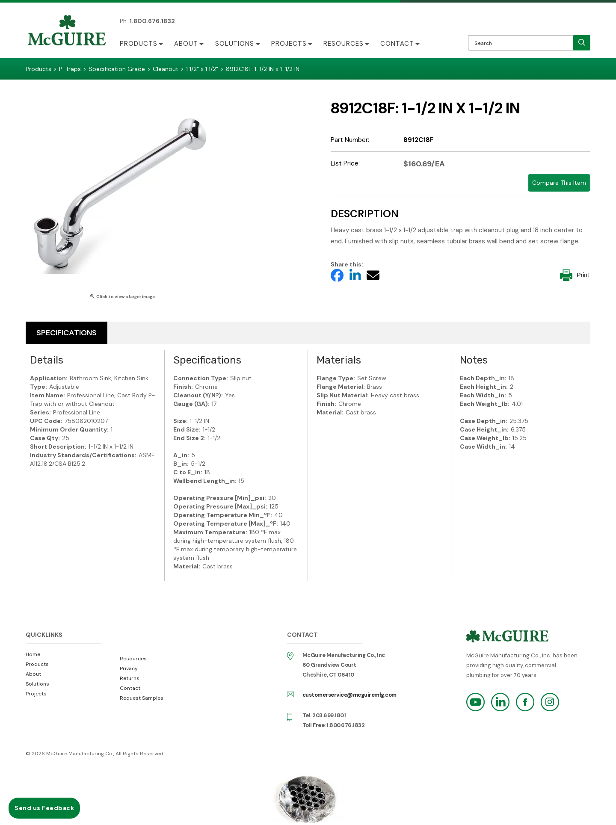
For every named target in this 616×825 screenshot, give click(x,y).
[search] (581, 42)
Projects (290, 43)
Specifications (66, 333)
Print (574, 275)
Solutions (235, 43)
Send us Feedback (44, 808)
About (186, 43)
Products (138, 43)
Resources (345, 43)
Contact (399, 43)
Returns (129, 678)
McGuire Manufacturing (67, 31)
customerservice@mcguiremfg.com (349, 694)
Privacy (129, 668)
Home (33, 654)
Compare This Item (559, 182)
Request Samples (141, 698)
